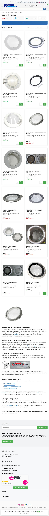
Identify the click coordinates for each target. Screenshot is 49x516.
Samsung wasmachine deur (10, 388)
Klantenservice (7, 441)
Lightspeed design (36, 507)
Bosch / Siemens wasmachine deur (12, 386)
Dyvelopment (44, 507)
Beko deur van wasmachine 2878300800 (33, 247)
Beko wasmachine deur (9, 385)
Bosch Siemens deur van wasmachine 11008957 (12, 55)
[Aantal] (17, 65)
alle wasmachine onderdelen (13, 405)
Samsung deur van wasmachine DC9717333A (11, 132)
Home (3, 12)
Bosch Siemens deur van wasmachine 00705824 (36, 94)
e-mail (37, 392)
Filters (24, 23)
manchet (16, 334)
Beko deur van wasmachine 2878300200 (10, 94)
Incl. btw (27, 5)
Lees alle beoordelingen (20, 488)
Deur (21, 12)
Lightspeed (28, 507)
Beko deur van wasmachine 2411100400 (10, 283)
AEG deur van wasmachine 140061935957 (9, 211)
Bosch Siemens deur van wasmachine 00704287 (36, 132)
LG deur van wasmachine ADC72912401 (9, 247)
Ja (38, 511)
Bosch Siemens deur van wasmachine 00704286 (36, 55)
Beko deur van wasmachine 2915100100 (10, 172)
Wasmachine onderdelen (12, 12)
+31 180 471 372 (8, 461)
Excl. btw (36, 5)
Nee (42, 511)
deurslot (42, 346)
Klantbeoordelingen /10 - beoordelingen (32, 2)
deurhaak (29, 346)
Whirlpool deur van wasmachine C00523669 (34, 211)
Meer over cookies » (24, 513)
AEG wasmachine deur (9, 383)
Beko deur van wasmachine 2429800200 (33, 283)
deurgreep (34, 346)
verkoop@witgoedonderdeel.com (12, 465)
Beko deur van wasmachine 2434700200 (33, 172)
